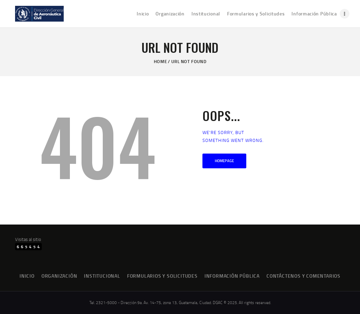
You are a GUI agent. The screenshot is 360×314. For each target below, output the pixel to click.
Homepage (224, 161)
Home (160, 61)
